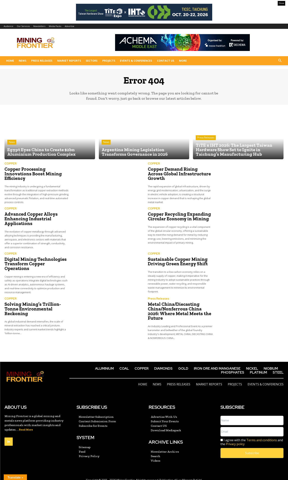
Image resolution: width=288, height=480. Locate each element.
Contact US (165, 60)
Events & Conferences (136, 60)
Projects (108, 60)
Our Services (23, 26)
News (22, 60)
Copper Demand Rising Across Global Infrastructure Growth (179, 172)
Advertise (69, 26)
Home (10, 60)
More (183, 60)
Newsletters (39, 26)
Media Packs (55, 26)
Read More (26, 424)
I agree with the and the (251, 437)
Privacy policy (235, 439)
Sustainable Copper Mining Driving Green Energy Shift (176, 261)
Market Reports (69, 60)
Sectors (91, 60)
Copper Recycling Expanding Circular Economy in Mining (178, 216)
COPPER (10, 164)
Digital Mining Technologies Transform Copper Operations (35, 261)
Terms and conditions (261, 435)
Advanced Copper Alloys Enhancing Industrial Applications (30, 219)
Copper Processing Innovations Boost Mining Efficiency (31, 174)
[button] (279, 61)
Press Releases (41, 60)
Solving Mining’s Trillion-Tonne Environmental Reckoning (31, 307)
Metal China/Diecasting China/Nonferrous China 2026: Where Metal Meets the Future (179, 307)
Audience (8, 26)
